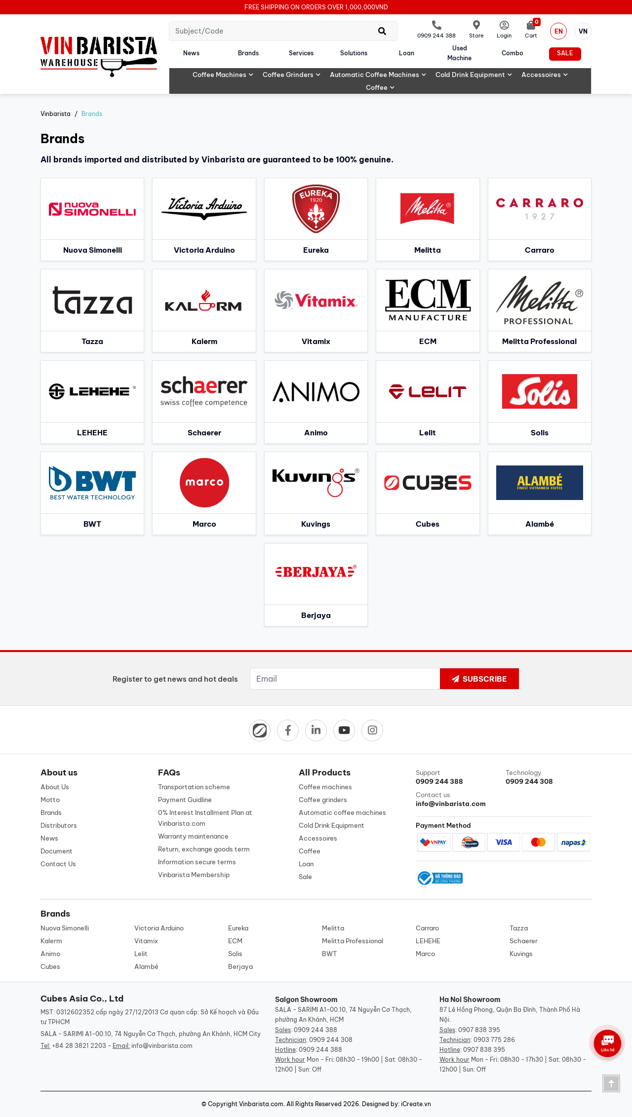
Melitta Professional (352, 941)
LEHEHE (428, 941)
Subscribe (479, 679)
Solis (235, 954)
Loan (406, 53)
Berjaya (240, 966)
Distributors (58, 825)
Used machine (459, 53)
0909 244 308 (331, 1039)
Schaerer (524, 941)
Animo (50, 954)
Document (56, 851)
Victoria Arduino (159, 928)
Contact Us (58, 864)
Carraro (427, 928)
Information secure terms (197, 862)
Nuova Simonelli (64, 928)
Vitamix (146, 941)
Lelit (141, 954)
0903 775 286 (494, 1039)
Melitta (333, 928)
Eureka (238, 928)
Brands (248, 53)
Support (459, 777)
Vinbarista (55, 113)
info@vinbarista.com (162, 1045)
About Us (54, 787)
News (191, 53)
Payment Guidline (185, 800)
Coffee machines (223, 74)
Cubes (50, 966)
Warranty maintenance (193, 836)
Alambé (146, 966)
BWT (329, 954)
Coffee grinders (292, 74)
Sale (565, 53)
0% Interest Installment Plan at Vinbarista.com (205, 818)
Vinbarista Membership (194, 875)
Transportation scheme (194, 787)
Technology (549, 777)
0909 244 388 (315, 1030)
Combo (512, 53)
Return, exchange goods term (204, 849)
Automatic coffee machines (378, 74)
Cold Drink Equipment (474, 74)
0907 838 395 (479, 1030)
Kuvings (521, 954)
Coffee (380, 87)
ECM (235, 941)
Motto (50, 800)
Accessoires (544, 74)
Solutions (353, 53)
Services (301, 53)
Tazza (519, 928)
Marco (425, 954)
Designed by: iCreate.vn (396, 1104)
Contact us (459, 799)
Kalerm (51, 941)
